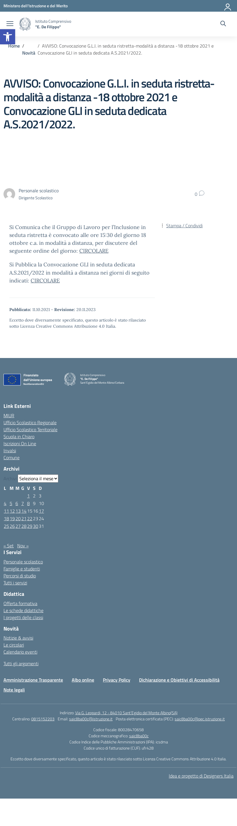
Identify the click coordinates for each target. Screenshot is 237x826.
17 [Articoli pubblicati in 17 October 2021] (41, 510)
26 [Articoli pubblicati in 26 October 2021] (12, 526)
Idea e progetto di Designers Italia (201, 775)
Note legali (14, 689)
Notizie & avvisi (18, 637)
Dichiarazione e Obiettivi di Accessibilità (179, 679)
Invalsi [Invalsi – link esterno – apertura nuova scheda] (9, 450)
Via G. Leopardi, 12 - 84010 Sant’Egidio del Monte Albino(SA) (126, 713)
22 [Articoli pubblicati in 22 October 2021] (29, 518)
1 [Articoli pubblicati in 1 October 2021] (28, 495)
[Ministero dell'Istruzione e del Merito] (35, 6)
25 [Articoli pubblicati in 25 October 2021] (6, 526)
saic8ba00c (139, 736)
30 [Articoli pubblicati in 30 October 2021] (35, 526)
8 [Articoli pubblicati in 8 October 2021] (28, 503)
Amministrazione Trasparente (33, 679)
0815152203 (43, 719)
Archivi (10, 478)
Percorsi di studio (19, 575)
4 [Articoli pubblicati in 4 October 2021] (5, 503)
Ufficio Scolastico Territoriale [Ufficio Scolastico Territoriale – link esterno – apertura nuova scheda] (30, 429)
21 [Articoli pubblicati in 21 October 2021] (24, 518)
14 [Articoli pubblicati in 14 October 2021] (24, 510)
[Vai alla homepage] (25, 24)
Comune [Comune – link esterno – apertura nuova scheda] (11, 457)
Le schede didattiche (23, 610)
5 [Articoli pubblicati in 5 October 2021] (11, 503)
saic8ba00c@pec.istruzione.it (200, 719)
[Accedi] (228, 6)
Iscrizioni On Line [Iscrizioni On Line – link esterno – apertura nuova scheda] (19, 443)
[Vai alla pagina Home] (14, 45)
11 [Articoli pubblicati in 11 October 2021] (6, 510)
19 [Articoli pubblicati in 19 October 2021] (12, 518)
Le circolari (13, 644)
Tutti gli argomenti (20, 663)
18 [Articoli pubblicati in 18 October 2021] (6, 518)
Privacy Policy (116, 679)
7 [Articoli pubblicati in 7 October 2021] (22, 503)
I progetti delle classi (23, 617)
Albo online (83, 679)
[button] (7, 36)
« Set (8, 545)
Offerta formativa (20, 603)
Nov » (23, 545)
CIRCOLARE (93, 250)
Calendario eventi (20, 651)
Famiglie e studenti (21, 568)
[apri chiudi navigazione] (9, 24)
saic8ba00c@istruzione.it (91, 719)
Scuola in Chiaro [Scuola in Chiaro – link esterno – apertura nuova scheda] (18, 436)
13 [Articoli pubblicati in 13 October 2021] (18, 510)
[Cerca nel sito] (223, 24)
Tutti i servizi (15, 582)
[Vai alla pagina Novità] (28, 52)
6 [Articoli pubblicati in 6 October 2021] (16, 503)
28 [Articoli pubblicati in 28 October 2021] (24, 526)
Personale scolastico (23, 561)
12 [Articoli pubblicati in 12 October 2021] (12, 510)
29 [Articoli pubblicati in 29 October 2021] (29, 526)
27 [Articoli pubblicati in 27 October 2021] (18, 526)
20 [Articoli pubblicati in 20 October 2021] (18, 518)
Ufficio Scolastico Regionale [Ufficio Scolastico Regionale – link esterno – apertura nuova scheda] (30, 422)
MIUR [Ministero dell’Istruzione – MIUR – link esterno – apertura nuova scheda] (8, 415)
